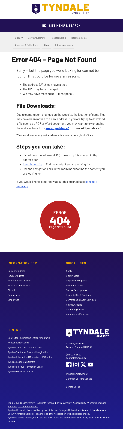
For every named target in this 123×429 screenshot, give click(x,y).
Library (19, 37)
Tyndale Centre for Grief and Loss (25, 347)
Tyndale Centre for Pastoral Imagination (28, 352)
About (47, 45)
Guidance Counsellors (19, 285)
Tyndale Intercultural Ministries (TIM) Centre (30, 357)
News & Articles (74, 304)
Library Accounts (64, 45)
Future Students (16, 275)
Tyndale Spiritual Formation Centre (26, 366)
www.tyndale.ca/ (57, 128)
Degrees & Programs (76, 280)
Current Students (16, 270)
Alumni (11, 290)
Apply (69, 270)
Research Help (58, 37)
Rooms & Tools (79, 37)
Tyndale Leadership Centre (21, 361)
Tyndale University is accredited (24, 410)
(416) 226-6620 (73, 354)
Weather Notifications (77, 314)
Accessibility (79, 402)
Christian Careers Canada (79, 378)
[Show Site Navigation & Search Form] (61, 25)
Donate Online (73, 386)
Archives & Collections (26, 45)
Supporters (14, 295)
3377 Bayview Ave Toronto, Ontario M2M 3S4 (79, 345)
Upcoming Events (75, 309)
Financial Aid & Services (78, 295)
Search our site (32, 164)
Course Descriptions (76, 290)
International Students (19, 280)
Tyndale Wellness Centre (20, 371)
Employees (13, 299)
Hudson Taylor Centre (18, 342)
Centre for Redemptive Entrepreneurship (29, 337)
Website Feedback (96, 402)
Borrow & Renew (36, 37)
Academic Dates (74, 285)
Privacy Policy (64, 402)
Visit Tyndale (72, 275)
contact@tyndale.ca (76, 357)
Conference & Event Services (81, 299)
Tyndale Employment (76, 373)
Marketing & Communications (23, 406)
